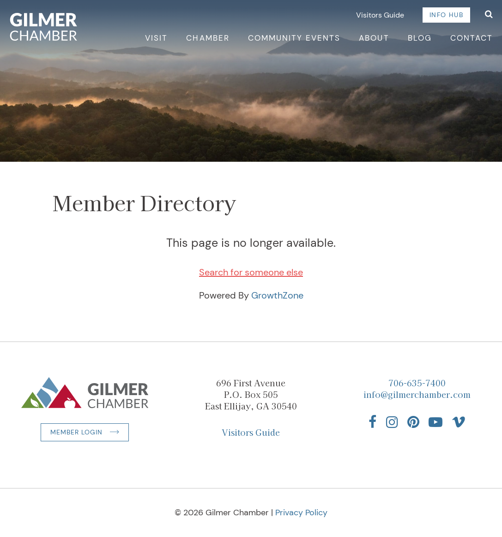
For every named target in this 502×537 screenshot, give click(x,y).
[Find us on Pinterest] (413, 422)
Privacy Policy (301, 512)
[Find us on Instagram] (392, 422)
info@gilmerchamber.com (417, 394)
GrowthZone (277, 295)
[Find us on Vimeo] (458, 422)
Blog (420, 38)
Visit (156, 38)
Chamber (207, 38)
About (374, 38)
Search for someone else (251, 272)
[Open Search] (489, 15)
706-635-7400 (417, 383)
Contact (471, 38)
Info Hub (446, 15)
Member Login (76, 432)
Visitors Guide (380, 15)
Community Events (294, 38)
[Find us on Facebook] (372, 422)
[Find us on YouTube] (435, 422)
